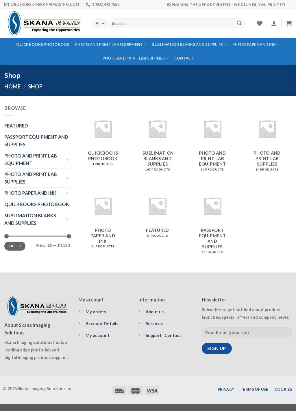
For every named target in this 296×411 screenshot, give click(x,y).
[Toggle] (67, 159)
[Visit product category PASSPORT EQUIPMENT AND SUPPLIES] (212, 219)
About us (155, 311)
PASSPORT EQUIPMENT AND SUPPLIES (36, 140)
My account (98, 335)
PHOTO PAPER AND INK (256, 44)
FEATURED (16, 125)
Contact (184, 58)
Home (12, 86)
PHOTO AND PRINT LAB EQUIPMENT (111, 44)
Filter (15, 246)
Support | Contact (163, 335)
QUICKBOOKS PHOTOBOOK (42, 44)
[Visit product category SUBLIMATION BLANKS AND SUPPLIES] (157, 140)
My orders (96, 311)
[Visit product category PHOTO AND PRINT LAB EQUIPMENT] (212, 140)
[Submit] (239, 23)
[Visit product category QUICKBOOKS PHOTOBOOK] (102, 140)
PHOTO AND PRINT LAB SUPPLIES (136, 58)
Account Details (102, 323)
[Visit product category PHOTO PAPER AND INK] (102, 219)
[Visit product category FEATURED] (157, 219)
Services (154, 323)
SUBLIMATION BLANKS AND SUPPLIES (189, 44)
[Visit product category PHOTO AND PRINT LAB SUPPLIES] (267, 140)
